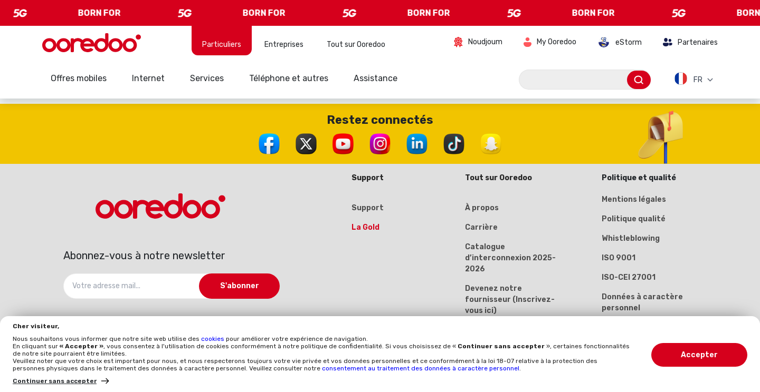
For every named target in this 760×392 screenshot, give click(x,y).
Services (207, 78)
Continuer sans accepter (55, 381)
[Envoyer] (639, 80)
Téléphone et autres (288, 78)
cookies (213, 338)
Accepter (699, 354)
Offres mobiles (79, 78)
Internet (148, 78)
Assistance (375, 78)
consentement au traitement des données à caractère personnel (420, 368)
